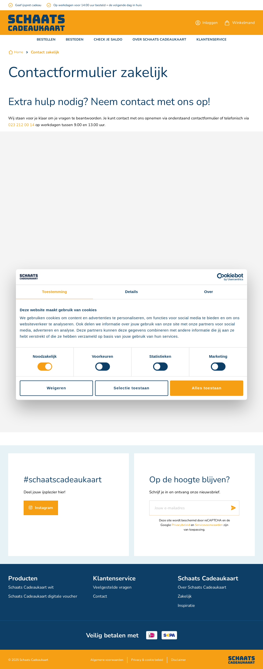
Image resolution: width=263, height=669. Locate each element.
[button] (206, 22)
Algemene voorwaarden (106, 659)
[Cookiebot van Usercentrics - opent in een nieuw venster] (220, 277)
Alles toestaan (207, 388)
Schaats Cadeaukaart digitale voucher (42, 596)
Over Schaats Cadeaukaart (202, 587)
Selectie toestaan (131, 388)
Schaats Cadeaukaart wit (31, 587)
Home (18, 52)
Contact (100, 596)
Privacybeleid (181, 525)
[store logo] (36, 23)
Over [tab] (208, 291)
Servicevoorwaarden (209, 525)
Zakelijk (185, 596)
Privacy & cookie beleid (147, 659)
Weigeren (56, 388)
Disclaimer (178, 659)
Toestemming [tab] (54, 291)
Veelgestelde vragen (112, 587)
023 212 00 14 (21, 124)
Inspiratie (186, 605)
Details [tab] (131, 291)
